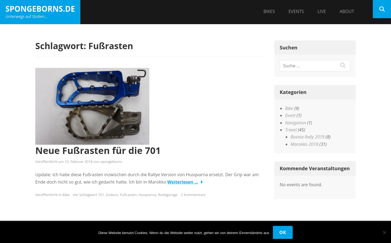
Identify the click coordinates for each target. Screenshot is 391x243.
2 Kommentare (193, 194)
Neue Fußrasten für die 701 (98, 150)
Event (290, 115)
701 (101, 194)
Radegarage (168, 194)
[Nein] (384, 232)
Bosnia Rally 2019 (307, 137)
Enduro (112, 194)
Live (321, 11)
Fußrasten (128, 194)
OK (282, 232)
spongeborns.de (40, 9)
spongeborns (111, 161)
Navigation (295, 123)
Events (296, 11)
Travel (291, 130)
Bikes (269, 11)
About (347, 11)
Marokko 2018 (304, 144)
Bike (66, 194)
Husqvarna (147, 194)
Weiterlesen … (182, 182)
